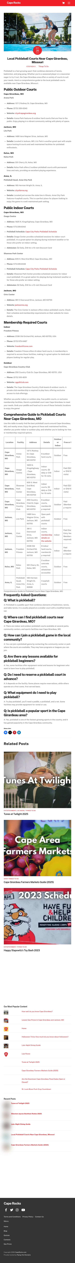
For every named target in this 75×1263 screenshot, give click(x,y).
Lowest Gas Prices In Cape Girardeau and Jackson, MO (43, 1020)
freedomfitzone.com (24, 346)
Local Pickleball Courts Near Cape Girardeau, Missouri (37, 60)
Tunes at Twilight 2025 (16, 814)
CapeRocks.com (20, 1252)
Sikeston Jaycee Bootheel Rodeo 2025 (26, 1114)
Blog (5, 1231)
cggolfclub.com (22, 382)
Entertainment (10, 810)
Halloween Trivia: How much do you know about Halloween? (45, 1037)
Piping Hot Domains (24, 1255)
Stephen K (31, 66)
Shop (6, 879)
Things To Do (44, 66)
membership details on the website (46, 538)
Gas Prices (8, 1244)
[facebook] (6, 1210)
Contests (7, 1240)
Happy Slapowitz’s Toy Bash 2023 (22, 950)
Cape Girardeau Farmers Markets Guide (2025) (29, 882)
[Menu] (69, 3)
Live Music (21, 810)
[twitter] (11, 1210)
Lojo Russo (26, 1054)
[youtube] (23, 1210)
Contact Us (39, 1217)
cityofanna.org (21, 190)
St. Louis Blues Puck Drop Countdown (36, 1089)
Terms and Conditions (12, 1217)
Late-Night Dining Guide (31, 1045)
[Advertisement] (37, 985)
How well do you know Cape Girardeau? (37, 1011)
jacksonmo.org (21, 305)
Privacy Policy (27, 1217)
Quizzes (7, 1235)
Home (24, 1028)
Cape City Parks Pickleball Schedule (41, 232)
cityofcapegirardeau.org (25, 113)
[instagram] (17, 1210)
